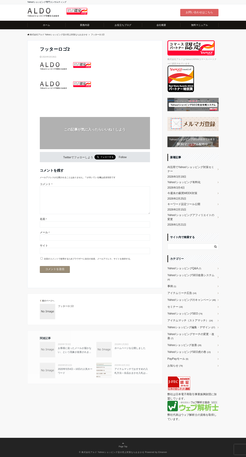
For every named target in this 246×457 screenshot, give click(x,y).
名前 (43, 224)
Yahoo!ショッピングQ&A (184, 268)
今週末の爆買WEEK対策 (182, 193)
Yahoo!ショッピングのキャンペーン (191, 299)
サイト (44, 251)
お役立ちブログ (123, 25)
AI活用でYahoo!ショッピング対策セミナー (190, 169)
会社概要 (161, 25)
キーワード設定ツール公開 (183, 204)
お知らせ (175, 365)
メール (45, 237)
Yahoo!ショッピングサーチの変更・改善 (190, 336)
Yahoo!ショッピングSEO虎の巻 (189, 351)
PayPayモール (177, 358)
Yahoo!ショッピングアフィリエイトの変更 (190, 217)
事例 (171, 286)
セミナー (175, 306)
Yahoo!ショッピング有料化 (184, 182)
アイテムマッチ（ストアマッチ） (190, 320)
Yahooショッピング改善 (184, 345)
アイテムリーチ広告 (181, 293)
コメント (46, 184)
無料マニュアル (199, 25)
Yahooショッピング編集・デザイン (191, 327)
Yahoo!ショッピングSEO (184, 313)
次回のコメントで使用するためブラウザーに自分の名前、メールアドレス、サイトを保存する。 (88, 264)
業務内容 (85, 25)
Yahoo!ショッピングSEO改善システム (190, 277)
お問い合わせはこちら (199, 12)
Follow (123, 157)
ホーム (46, 25)
